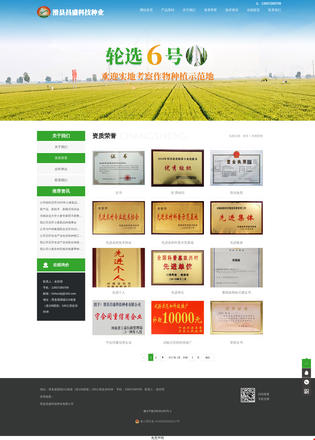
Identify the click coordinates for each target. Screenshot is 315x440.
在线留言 (253, 10)
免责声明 (157, 438)
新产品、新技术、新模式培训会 (59, 209)
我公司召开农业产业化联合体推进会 (62, 242)
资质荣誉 (210, 10)
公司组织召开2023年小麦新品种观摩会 (64, 202)
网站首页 (146, 10)
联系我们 (274, 10)
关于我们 (189, 10)
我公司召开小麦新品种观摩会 (58, 222)
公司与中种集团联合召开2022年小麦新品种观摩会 (71, 229)
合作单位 (61, 169)
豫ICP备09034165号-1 (157, 411)
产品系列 (167, 10)
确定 (207, 357)
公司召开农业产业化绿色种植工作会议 (64, 235)
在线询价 (61, 265)
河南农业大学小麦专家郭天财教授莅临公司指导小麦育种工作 (78, 215)
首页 (246, 136)
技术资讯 (231, 10)
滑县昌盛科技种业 (70, 12)
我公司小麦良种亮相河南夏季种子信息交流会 (68, 249)
